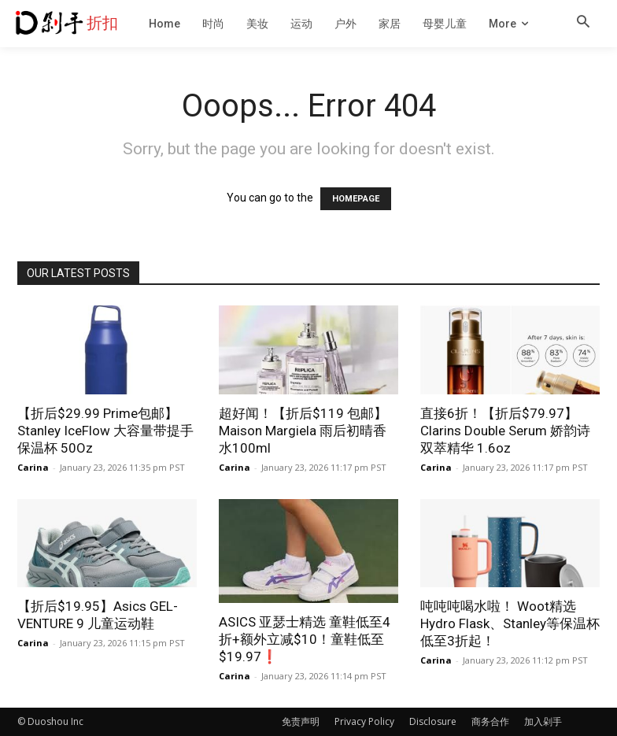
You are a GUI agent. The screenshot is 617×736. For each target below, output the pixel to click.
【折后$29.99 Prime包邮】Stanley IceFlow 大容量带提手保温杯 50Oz (105, 430)
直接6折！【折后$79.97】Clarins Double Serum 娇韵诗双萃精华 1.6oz (505, 430)
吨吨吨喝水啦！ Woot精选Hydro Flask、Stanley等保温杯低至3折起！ (510, 623)
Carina (33, 467)
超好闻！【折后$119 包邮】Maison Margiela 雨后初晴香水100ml (303, 430)
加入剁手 (543, 721)
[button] (583, 23)
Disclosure (432, 721)
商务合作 (490, 721)
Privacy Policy (364, 721)
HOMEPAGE (355, 199)
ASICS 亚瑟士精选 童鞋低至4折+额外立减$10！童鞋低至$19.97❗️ (304, 639)
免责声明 (301, 721)
